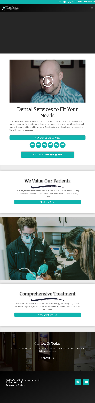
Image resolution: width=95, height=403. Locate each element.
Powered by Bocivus (15, 385)
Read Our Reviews (47, 154)
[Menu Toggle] (92, 8)
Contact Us (47, 358)
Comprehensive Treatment (47, 293)
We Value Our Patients (48, 181)
